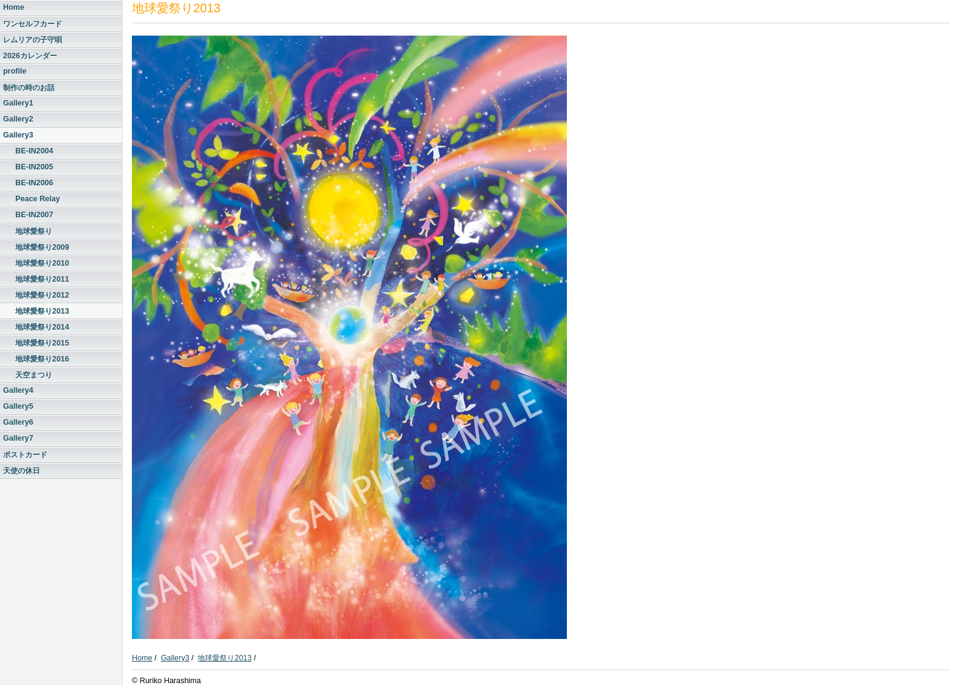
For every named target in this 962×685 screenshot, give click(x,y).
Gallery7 (18, 438)
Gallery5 (18, 406)
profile (14, 71)
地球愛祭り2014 (42, 327)
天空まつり (33, 375)
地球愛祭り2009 (42, 247)
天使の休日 (21, 470)
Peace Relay (37, 199)
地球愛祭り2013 (42, 311)
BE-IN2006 (34, 183)
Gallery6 (18, 422)
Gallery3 (18, 135)
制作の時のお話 (29, 87)
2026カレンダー (30, 56)
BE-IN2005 (34, 167)
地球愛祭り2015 (42, 343)
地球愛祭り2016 (42, 359)
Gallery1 (18, 103)
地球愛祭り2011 (42, 279)
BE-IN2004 (34, 151)
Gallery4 (18, 390)
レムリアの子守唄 (32, 40)
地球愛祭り (33, 231)
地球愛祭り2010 (42, 263)
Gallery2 (18, 119)
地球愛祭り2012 (42, 295)
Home (14, 7)
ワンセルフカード (32, 24)
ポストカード (25, 455)
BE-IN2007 (34, 215)
